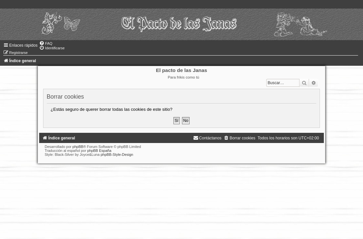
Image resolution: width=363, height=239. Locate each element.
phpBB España (99, 151)
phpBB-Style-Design (117, 154)
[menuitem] (45, 43)
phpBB (77, 147)
